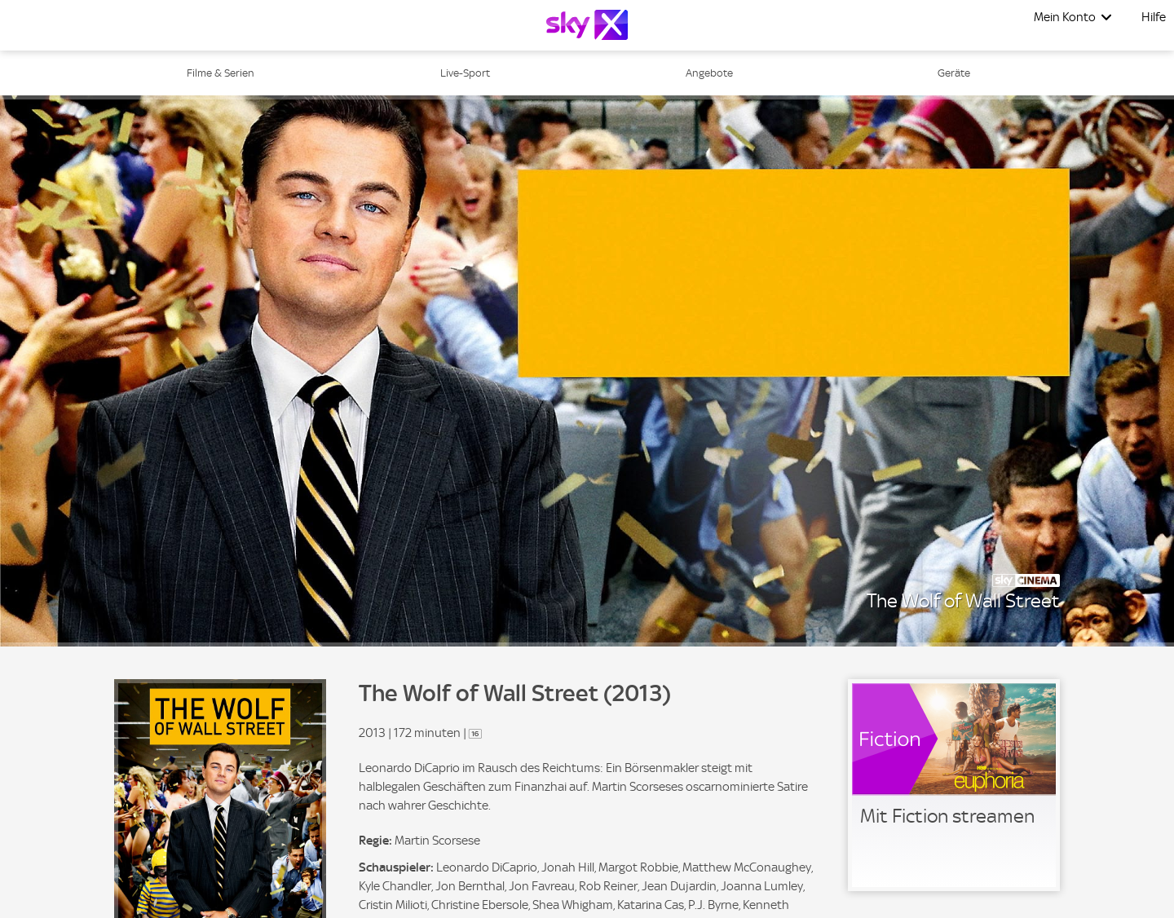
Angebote (709, 73)
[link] (954, 785)
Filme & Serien (220, 73)
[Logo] (587, 25)
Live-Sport (465, 73)
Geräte (954, 73)
